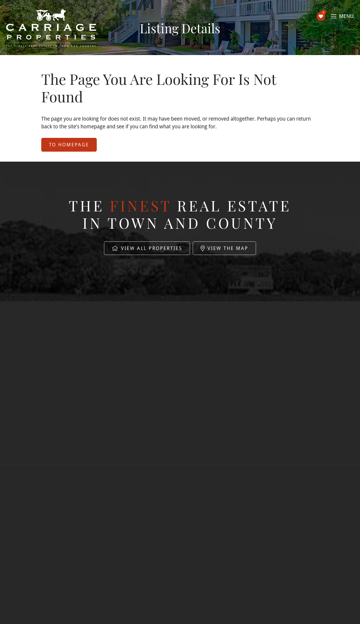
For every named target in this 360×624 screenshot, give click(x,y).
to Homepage (69, 144)
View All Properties (147, 248)
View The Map (224, 248)
